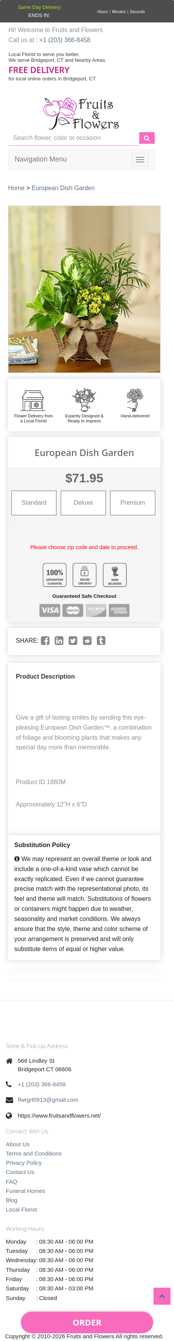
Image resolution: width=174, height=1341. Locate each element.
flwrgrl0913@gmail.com (48, 1099)
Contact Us (20, 1172)
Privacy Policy (24, 1162)
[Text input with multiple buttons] (73, 138)
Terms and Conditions (34, 1153)
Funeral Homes (26, 1191)
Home (16, 188)
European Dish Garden (63, 188)
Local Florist (21, 1209)
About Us (18, 1144)
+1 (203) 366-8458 (64, 40)
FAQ (11, 1181)
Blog (11, 1200)
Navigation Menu (41, 159)
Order (87, 1322)
